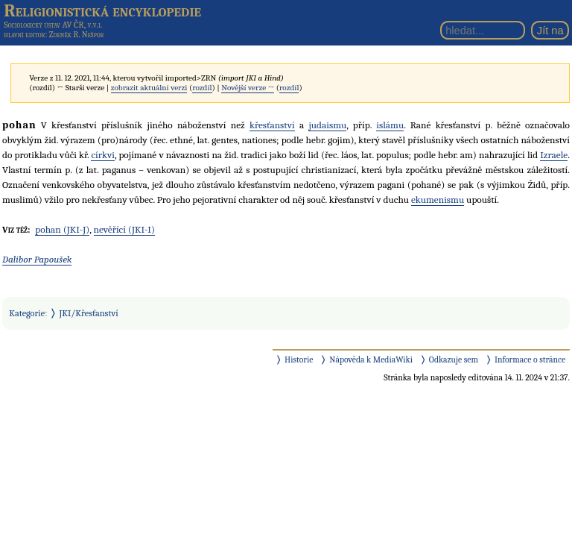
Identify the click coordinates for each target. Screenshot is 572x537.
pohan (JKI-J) (62, 229)
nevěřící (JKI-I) (124, 229)
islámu (390, 125)
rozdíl (202, 87)
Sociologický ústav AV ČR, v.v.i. (53, 24)
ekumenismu (437, 199)
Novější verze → (247, 87)
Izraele (554, 154)
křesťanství (272, 125)
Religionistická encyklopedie (102, 10)
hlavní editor (24, 35)
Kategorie (27, 313)
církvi (102, 154)
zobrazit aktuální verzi (149, 87)
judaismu (327, 125)
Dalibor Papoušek (37, 259)
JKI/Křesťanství (89, 313)
